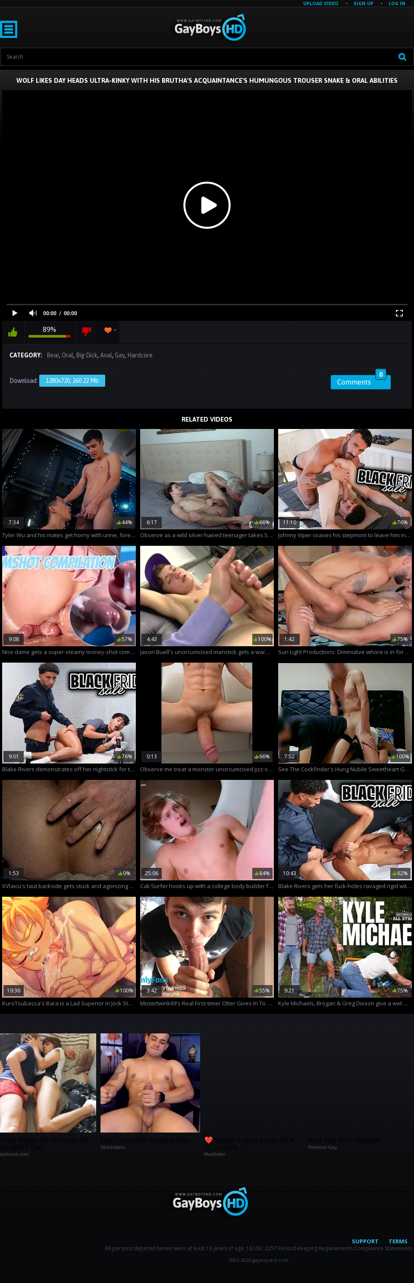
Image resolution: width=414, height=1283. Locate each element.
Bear (53, 355)
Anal (106, 355)
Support (365, 1241)
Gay (120, 355)
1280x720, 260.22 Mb (72, 380)
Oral (67, 355)
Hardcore (140, 355)
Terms (398, 1241)
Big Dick (86, 355)
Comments (361, 380)
